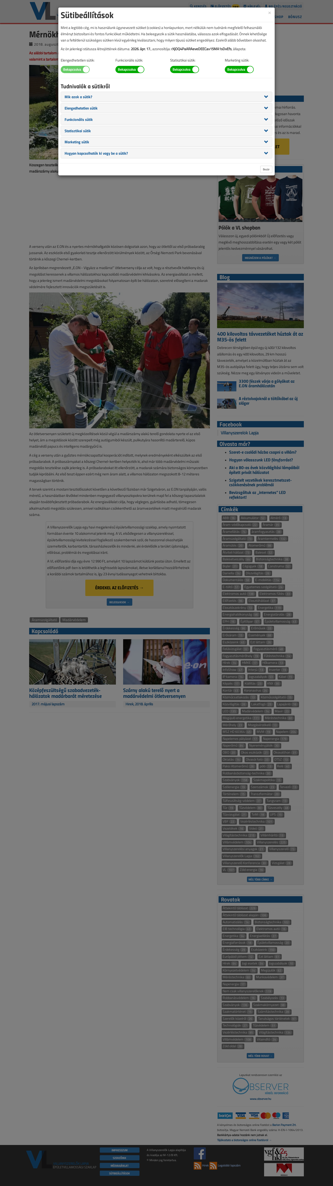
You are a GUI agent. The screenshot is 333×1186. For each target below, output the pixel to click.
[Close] (269, 12)
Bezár (266, 169)
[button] (78, 96)
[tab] (166, 97)
